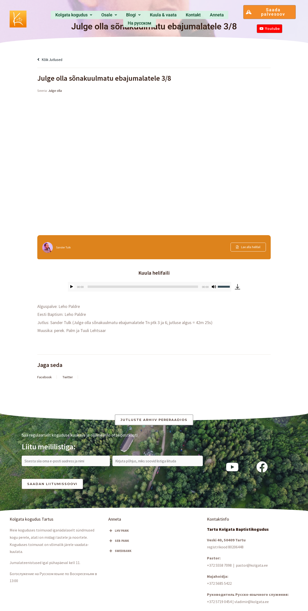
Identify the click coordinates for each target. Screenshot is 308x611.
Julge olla (55, 90)
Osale (98, 16)
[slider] (143, 287)
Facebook (44, 377)
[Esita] (71, 286)
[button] (65, 16)
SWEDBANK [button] (119, 553)
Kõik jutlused (52, 59)
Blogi (119, 16)
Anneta (196, 16)
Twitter (68, 377)
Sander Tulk (64, 247)
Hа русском (221, 16)
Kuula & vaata (147, 16)
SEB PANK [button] (118, 542)
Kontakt (175, 16)
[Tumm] (214, 286)
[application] (149, 287)
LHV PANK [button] (118, 532)
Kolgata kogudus (65, 16)
